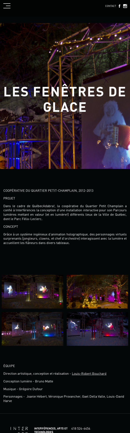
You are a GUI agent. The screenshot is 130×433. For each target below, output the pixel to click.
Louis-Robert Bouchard (89, 374)
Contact (110, 6)
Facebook (119, 6)
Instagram (125, 6)
